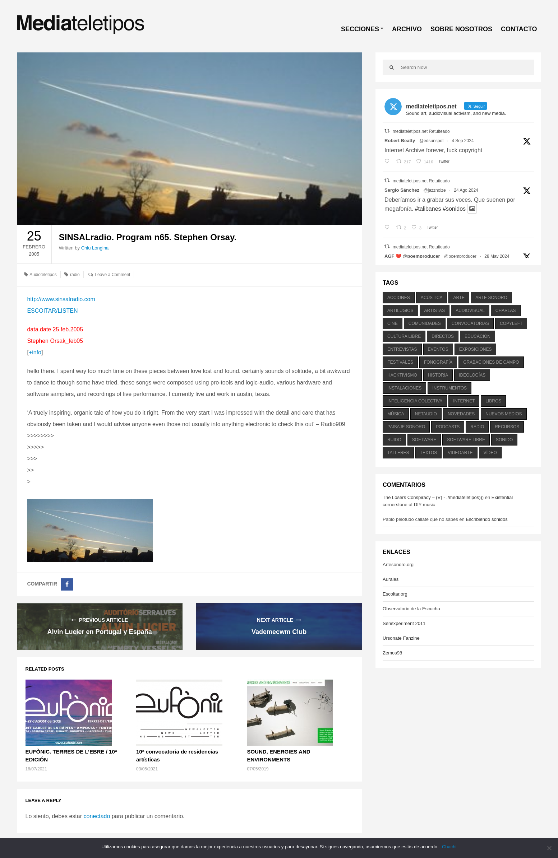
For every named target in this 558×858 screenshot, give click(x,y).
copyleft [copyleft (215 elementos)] (511, 323)
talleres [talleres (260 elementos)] (398, 452)
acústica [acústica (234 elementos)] (432, 297)
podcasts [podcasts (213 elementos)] (448, 426)
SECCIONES (360, 29)
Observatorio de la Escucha (411, 608)
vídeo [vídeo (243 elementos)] (490, 452)
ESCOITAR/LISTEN (52, 311)
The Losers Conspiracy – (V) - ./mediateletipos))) (433, 497)
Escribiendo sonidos (486, 519)
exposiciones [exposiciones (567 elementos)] (475, 349)
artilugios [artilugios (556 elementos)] (400, 310)
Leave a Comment (112, 274)
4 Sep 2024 (463, 140)
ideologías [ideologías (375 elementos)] (472, 375)
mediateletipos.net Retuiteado (421, 131)
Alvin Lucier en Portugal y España (99, 631)
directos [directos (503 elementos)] (443, 336)
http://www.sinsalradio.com (61, 299)
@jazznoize (435, 190)
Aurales (390, 579)
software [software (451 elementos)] (424, 439)
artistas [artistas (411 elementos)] (434, 310)
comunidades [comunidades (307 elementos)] (425, 323)
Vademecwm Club (279, 631)
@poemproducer (460, 256)
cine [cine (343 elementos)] (392, 323)
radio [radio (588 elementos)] (477, 426)
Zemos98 (392, 653)
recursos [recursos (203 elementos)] (507, 426)
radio (75, 274)
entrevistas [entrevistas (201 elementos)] (402, 349)
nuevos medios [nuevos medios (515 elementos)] (503, 413)
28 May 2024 (496, 256)
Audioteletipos (42, 274)
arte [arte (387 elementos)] (459, 297)
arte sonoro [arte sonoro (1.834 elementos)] (491, 297)
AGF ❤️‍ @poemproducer (412, 256)
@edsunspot (431, 140)
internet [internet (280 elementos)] (464, 401)
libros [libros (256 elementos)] (493, 401)
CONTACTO (519, 29)
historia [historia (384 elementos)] (438, 375)
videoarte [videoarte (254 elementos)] (460, 452)
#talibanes (428, 209)
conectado (96, 816)
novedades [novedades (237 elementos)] (461, 413)
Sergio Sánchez (401, 190)
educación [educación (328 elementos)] (477, 336)
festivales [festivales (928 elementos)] (400, 362)
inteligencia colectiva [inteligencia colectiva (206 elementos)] (414, 401)
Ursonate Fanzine (401, 638)
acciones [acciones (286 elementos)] (398, 297)
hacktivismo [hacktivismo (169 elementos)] (402, 375)
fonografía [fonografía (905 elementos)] (438, 362)
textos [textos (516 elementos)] (428, 452)
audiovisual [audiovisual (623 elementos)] (470, 310)
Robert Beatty (399, 140)
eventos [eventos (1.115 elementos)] (438, 349)
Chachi (449, 846)
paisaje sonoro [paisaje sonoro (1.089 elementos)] (406, 426)
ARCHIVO (407, 29)
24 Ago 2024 (466, 190)
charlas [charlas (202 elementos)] (505, 310)
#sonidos (454, 209)
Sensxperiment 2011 (404, 623)
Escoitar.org (395, 594)
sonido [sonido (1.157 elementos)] (504, 439)
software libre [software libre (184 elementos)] (466, 439)
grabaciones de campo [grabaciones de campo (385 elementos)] (491, 362)
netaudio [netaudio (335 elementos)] (426, 413)
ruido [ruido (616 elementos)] (394, 439)
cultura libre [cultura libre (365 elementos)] (404, 336)
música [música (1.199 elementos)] (395, 413)
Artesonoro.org (398, 564)
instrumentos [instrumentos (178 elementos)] (449, 388)
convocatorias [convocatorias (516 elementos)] (470, 323)
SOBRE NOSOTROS (461, 29)
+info (35, 352)
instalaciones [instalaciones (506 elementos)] (404, 388)
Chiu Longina (95, 248)
